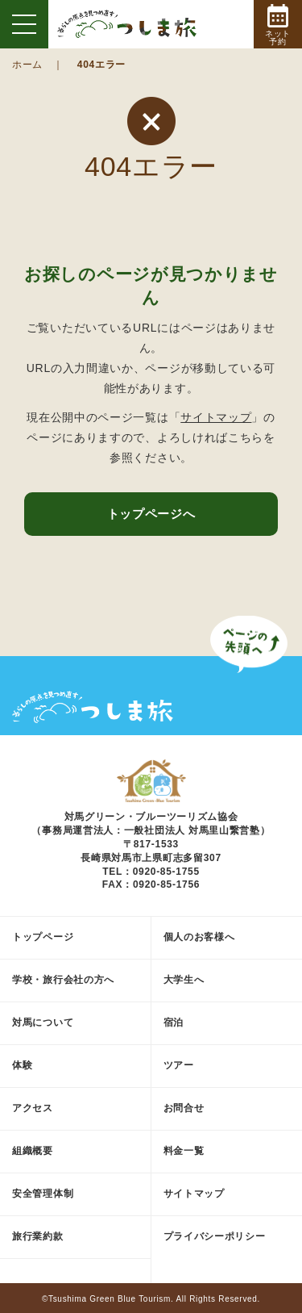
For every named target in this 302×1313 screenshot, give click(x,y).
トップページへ (151, 514)
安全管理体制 (42, 1193)
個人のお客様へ (199, 937)
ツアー (178, 1065)
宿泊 (173, 1022)
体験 (22, 1065)
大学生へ (184, 979)
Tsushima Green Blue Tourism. (111, 1298)
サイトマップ (215, 417)
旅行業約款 (38, 1236)
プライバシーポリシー (214, 1236)
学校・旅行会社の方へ (63, 979)
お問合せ (184, 1108)
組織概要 (32, 1150)
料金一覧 (184, 1150)
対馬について (42, 1022)
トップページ (42, 937)
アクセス (32, 1108)
